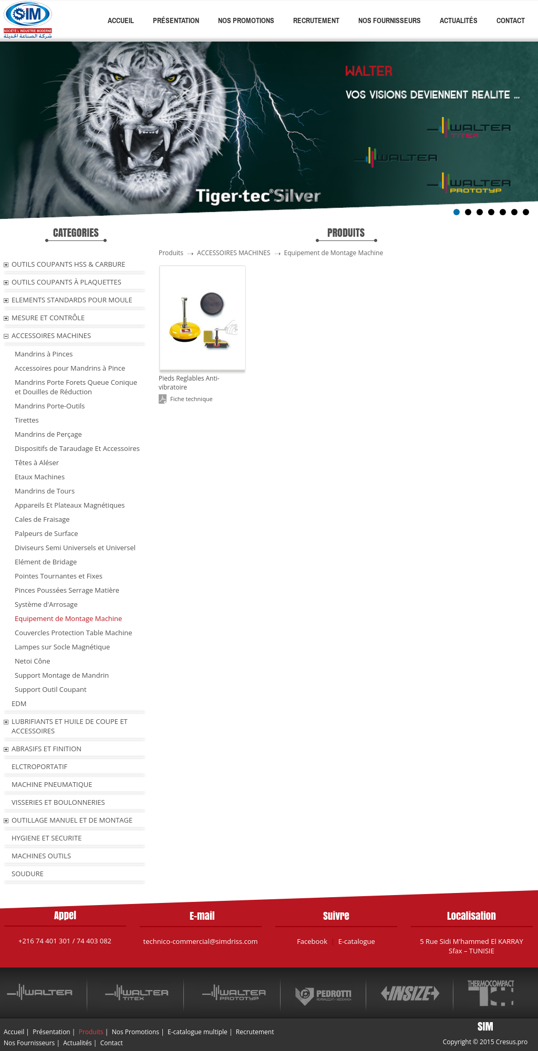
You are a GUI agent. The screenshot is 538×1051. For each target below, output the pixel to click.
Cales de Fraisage (42, 519)
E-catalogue (356, 941)
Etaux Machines (40, 476)
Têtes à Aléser (37, 462)
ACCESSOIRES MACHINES (51, 335)
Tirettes (27, 420)
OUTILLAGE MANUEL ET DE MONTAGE (72, 820)
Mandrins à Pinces (44, 354)
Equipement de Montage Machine (68, 618)
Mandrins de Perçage (48, 434)
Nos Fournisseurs (389, 20)
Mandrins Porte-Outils (50, 406)
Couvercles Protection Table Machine (73, 632)
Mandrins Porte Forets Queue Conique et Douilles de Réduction (76, 386)
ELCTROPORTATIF (39, 766)
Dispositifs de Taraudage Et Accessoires (77, 448)
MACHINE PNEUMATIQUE (52, 784)
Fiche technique (191, 399)
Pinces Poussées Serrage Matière (67, 590)
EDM (19, 703)
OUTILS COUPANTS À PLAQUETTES (66, 282)
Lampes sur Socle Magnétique (62, 646)
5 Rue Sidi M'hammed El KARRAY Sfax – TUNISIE (471, 946)
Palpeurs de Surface (46, 533)
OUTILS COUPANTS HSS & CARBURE (69, 264)
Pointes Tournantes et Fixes (58, 576)
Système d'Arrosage (46, 604)
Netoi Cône (32, 661)
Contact (510, 20)
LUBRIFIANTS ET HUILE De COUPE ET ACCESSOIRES (70, 726)
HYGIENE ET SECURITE (46, 838)
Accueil (121, 20)
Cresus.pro (512, 1041)
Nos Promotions (246, 20)
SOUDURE (28, 873)
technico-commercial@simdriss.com (200, 941)
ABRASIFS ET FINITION (46, 748)
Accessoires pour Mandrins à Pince (70, 368)
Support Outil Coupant (51, 689)
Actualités (459, 20)
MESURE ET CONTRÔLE (48, 317)
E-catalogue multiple (197, 1031)
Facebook (312, 941)
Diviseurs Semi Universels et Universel (75, 547)
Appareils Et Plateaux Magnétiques (70, 505)
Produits (91, 1031)
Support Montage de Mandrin (62, 675)
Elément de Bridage (46, 561)
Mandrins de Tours (45, 491)
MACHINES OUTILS (41, 855)
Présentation (176, 20)
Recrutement (316, 20)
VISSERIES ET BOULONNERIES (58, 802)
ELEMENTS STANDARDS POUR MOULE (72, 299)
